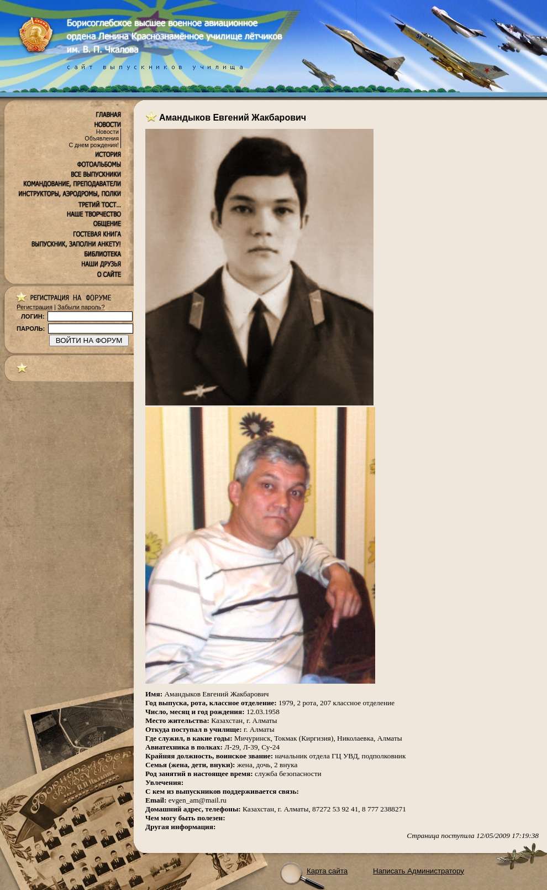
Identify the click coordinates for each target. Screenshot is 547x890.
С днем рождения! (94, 145)
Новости (107, 131)
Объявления (102, 138)
